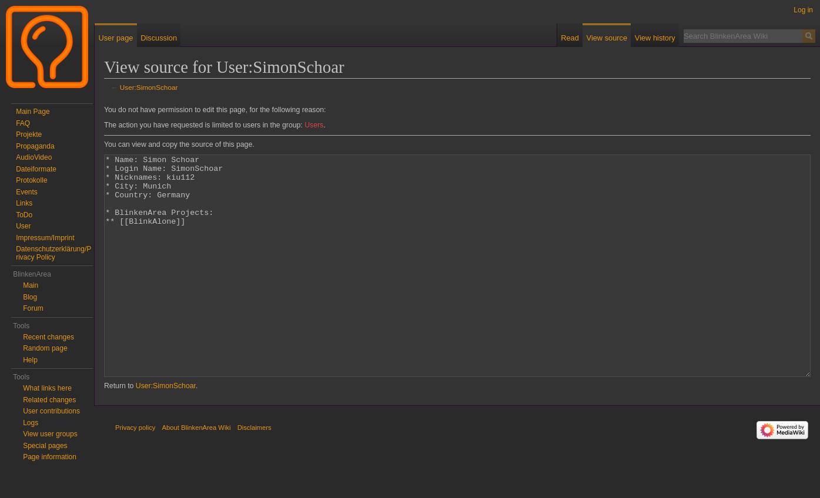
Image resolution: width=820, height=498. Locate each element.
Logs (30, 423)
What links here (47, 388)
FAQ (23, 123)
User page (115, 37)
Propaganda (35, 146)
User (23, 226)
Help (30, 360)
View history (655, 37)
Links (24, 203)
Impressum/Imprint (45, 238)
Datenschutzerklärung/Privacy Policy (53, 253)
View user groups (50, 434)
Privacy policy (135, 471)
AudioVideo (34, 157)
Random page (45, 348)
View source (607, 37)
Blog (30, 297)
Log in (803, 10)
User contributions (51, 411)
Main (30, 285)
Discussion (158, 37)
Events (27, 192)
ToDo (24, 215)
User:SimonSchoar (149, 87)
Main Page (32, 111)
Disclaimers (254, 471)
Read (570, 37)
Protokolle (31, 180)
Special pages (45, 446)
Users (313, 125)
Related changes (49, 400)
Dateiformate (36, 169)
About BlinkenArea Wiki (196, 471)
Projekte (29, 134)
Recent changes (48, 337)
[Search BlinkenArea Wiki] (743, 35)
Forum (33, 308)
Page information (49, 457)
